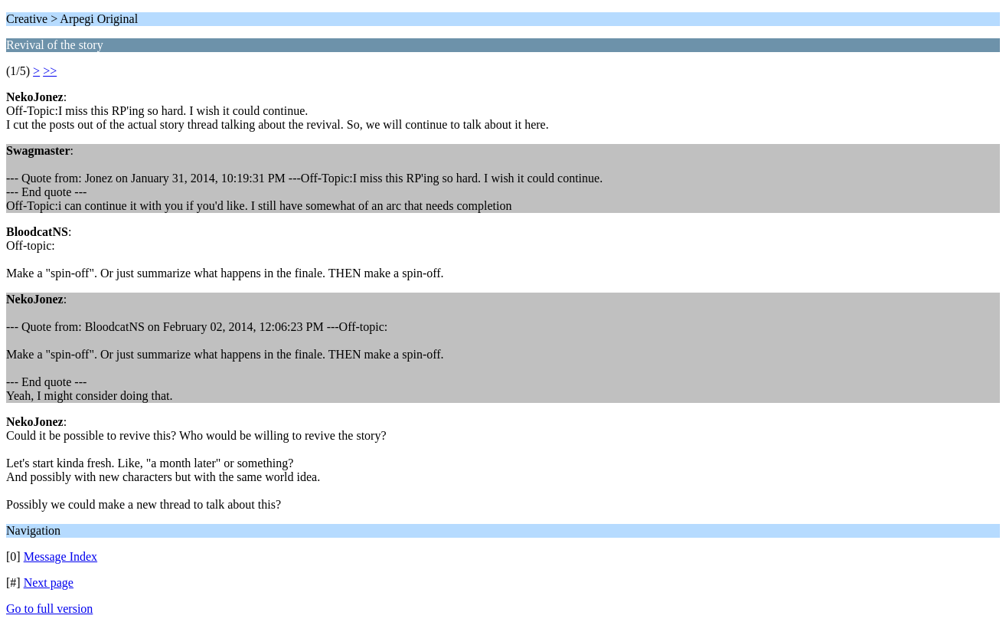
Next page (48, 582)
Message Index (60, 556)
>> (50, 70)
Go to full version (49, 608)
